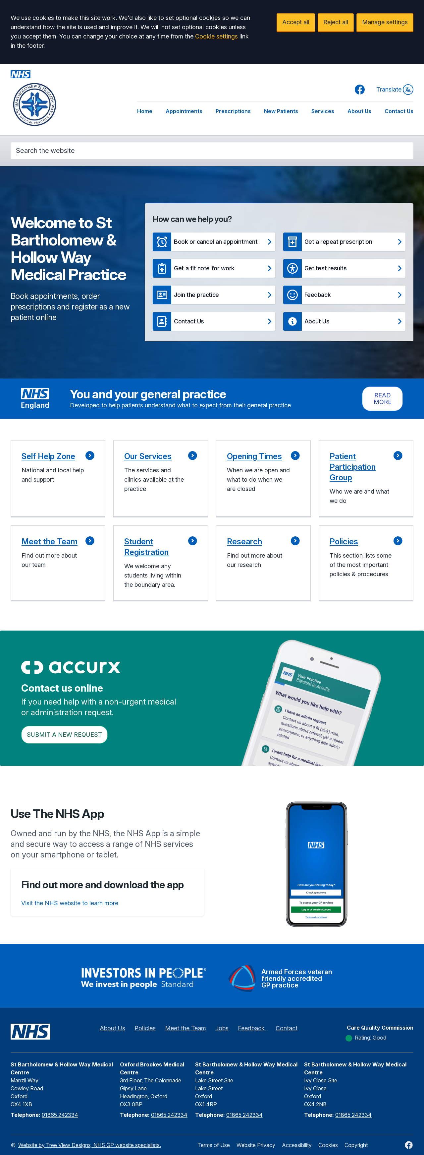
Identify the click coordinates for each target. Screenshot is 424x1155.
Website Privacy (256, 1145)
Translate (394, 89)
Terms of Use (213, 1145)
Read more (383, 398)
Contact (286, 1028)
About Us (359, 111)
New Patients (281, 111)
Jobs (222, 1028)
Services (322, 111)
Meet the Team (185, 1028)
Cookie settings (216, 36)
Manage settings (385, 22)
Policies (145, 1028)
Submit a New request (64, 734)
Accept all (295, 22)
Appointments (184, 111)
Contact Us (399, 111)
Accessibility (297, 1145)
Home (144, 111)
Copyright (356, 1145)
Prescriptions (233, 111)
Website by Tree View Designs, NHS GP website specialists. (89, 1145)
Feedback (252, 1028)
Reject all (335, 22)
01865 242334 (60, 1115)
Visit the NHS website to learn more (69, 903)
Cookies (328, 1145)
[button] (214, 242)
